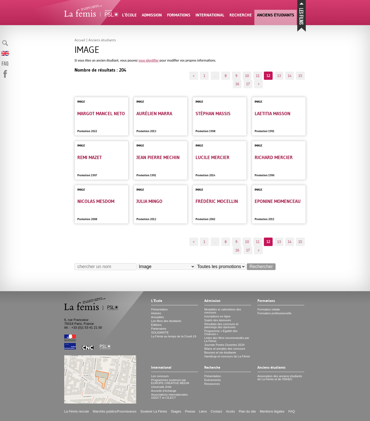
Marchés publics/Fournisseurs (114, 411)
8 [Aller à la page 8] (226, 75)
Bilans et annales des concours (224, 348)
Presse (190, 411)
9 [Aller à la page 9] (236, 75)
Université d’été (161, 386)
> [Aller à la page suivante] (259, 84)
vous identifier (148, 60)
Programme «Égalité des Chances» (220, 332)
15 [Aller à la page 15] (300, 75)
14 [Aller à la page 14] (290, 75)
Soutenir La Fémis (153, 411)
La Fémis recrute (76, 411)
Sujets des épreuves (217, 320)
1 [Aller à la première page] (204, 75)
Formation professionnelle (274, 313)
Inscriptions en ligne (217, 316)
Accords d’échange (163, 390)
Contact (216, 411)
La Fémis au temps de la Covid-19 (173, 336)
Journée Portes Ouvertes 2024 (224, 344)
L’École (129, 15)
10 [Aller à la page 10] (247, 75)
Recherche (240, 15)
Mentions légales (272, 411)
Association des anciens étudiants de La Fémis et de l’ (279, 378)
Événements (212, 379)
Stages (176, 411)
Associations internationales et (169, 396)
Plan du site (247, 411)
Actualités (157, 317)
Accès (230, 411)
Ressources (212, 383)
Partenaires (158, 328)
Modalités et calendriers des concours (222, 311)
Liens (203, 411)
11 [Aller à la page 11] (258, 75)
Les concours (160, 376)
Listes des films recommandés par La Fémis (226, 339)
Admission (152, 15)
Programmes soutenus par (170, 381)
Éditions (156, 324)
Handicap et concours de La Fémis (227, 356)
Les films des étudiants (166, 320)
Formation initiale (268, 309)
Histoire (156, 313)
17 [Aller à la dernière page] (248, 84)
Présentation (159, 309)
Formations (178, 15)
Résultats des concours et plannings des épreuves (221, 325)
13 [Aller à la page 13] (279, 75)
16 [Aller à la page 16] (237, 84)
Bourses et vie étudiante (220, 352)
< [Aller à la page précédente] (194, 75)
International (210, 15)
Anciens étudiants (275, 15)
